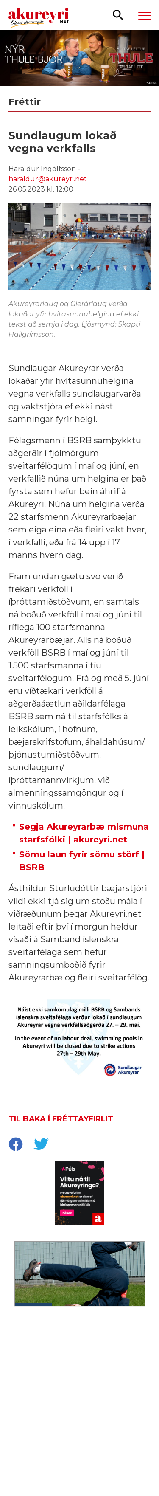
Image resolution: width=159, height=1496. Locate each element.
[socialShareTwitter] (40, 1145)
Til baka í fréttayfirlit (60, 1119)
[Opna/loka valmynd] (144, 15)
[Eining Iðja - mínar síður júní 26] (79, 1370)
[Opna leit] (118, 14)
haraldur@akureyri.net (47, 179)
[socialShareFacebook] (15, 1145)
